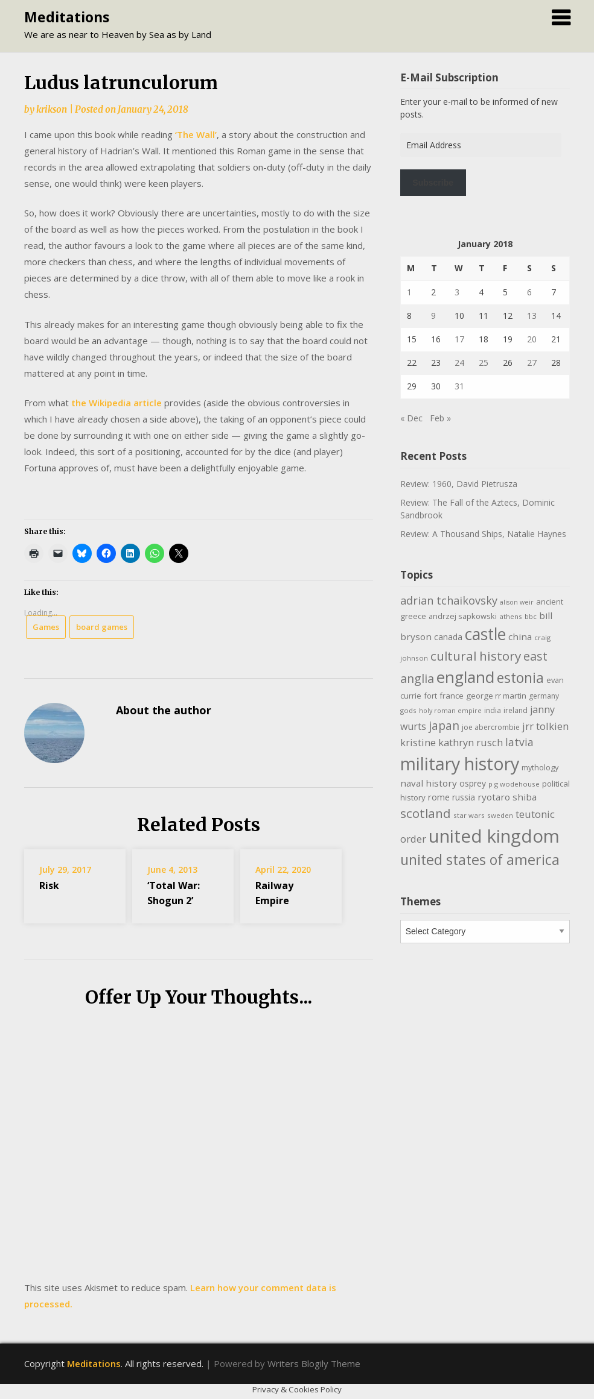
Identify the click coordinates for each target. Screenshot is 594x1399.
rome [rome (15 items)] (439, 797)
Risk (49, 885)
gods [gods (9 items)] (408, 710)
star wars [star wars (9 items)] (469, 815)
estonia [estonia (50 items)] (520, 677)
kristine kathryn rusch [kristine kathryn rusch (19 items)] (451, 742)
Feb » (440, 418)
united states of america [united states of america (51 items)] (480, 859)
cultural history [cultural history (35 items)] (475, 655)
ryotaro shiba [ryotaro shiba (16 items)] (507, 797)
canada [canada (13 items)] (448, 637)
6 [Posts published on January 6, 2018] (529, 292)
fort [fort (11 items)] (430, 695)
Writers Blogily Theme (313, 1363)
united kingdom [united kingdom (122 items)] (494, 836)
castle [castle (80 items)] (485, 634)
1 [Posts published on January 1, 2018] (409, 292)
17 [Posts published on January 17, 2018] (459, 339)
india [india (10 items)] (492, 710)
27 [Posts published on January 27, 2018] (532, 362)
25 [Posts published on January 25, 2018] (483, 362)
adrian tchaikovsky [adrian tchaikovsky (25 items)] (448, 600)
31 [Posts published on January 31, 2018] (459, 386)
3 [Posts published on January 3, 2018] (457, 292)
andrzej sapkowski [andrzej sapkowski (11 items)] (463, 616)
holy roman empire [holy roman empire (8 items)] (450, 710)
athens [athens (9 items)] (510, 616)
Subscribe (432, 182)
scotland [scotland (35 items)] (425, 813)
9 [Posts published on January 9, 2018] (433, 315)
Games (46, 626)
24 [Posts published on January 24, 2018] (459, 362)
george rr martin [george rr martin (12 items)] (496, 695)
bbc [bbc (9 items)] (531, 616)
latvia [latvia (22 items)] (519, 742)
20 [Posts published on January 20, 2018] (532, 339)
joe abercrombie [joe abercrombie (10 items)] (491, 727)
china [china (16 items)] (520, 636)
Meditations (66, 17)
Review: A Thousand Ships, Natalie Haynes (483, 533)
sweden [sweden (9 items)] (500, 815)
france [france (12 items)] (451, 695)
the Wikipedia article (116, 403)
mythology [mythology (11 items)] (540, 767)
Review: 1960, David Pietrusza (458, 483)
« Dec (411, 418)
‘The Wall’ (196, 134)
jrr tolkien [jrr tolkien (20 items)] (545, 726)
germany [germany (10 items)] (544, 696)
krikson (51, 109)
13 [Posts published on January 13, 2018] (532, 315)
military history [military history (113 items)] (459, 763)
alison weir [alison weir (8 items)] (517, 602)
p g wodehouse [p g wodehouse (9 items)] (514, 783)
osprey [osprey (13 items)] (472, 783)
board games (101, 626)
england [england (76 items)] (465, 677)
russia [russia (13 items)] (463, 797)
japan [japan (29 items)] (444, 725)
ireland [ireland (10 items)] (515, 710)
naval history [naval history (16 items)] (428, 783)
